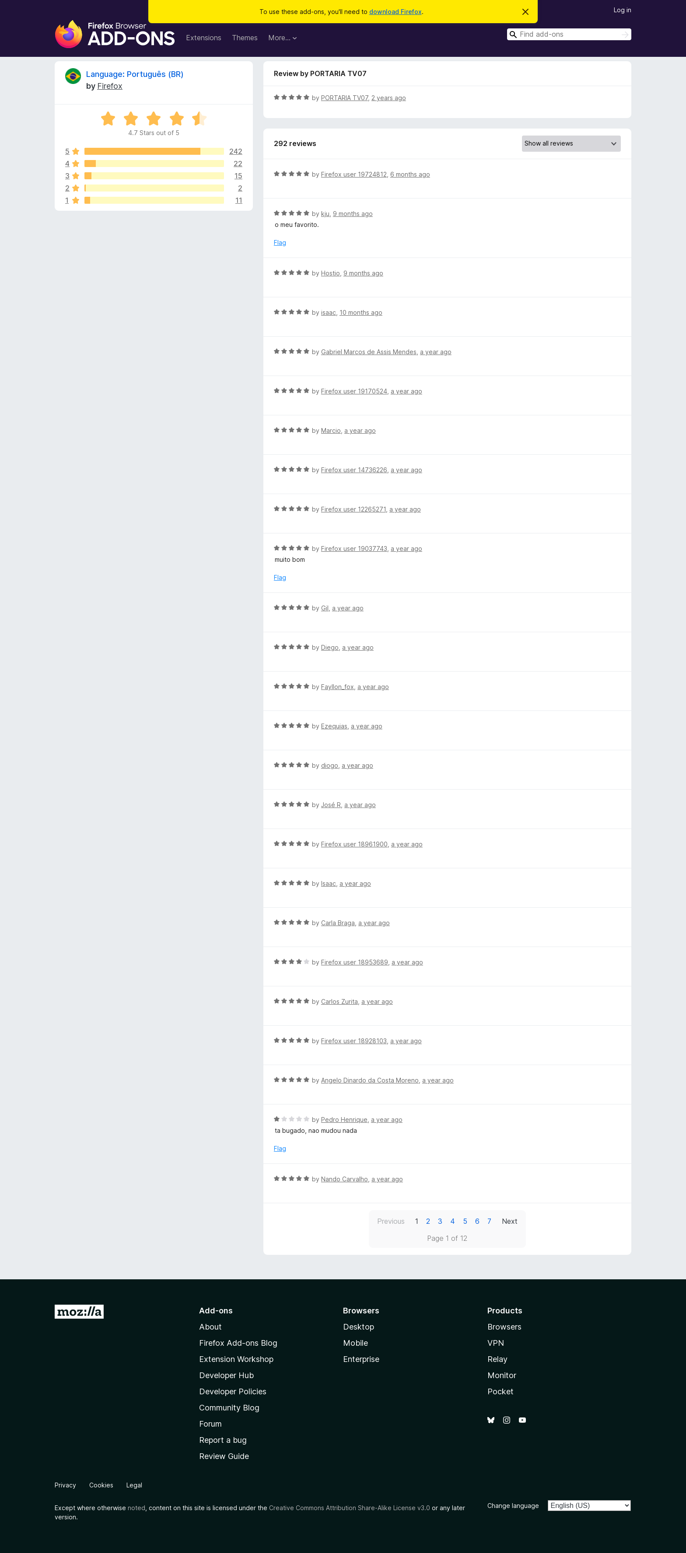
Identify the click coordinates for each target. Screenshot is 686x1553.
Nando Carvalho (344, 1179)
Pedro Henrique (344, 1119)
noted (136, 1507)
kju (325, 213)
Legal (134, 1485)
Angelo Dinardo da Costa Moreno (370, 1080)
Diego (330, 647)
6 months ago (410, 174)
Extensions (203, 37)
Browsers (504, 1326)
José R (331, 804)
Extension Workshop (236, 1359)
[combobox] (569, 34)
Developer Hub (226, 1375)
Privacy (65, 1485)
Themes (245, 37)
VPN (495, 1343)
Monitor (501, 1375)
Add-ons (216, 1310)
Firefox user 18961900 (354, 844)
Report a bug (223, 1440)
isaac (328, 312)
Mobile (355, 1343)
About (210, 1326)
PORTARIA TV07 (344, 97)
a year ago (436, 351)
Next (510, 1221)
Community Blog (229, 1407)
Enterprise (361, 1359)
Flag (280, 242)
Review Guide (224, 1456)
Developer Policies (232, 1391)
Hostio (330, 273)
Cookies (101, 1485)
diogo (329, 765)
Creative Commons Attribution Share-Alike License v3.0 (349, 1507)
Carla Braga (338, 922)
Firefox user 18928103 (354, 1041)
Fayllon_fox (337, 686)
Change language (513, 1505)
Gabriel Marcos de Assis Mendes (368, 351)
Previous (391, 1221)
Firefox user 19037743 (354, 548)
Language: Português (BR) (135, 74)
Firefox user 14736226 (354, 470)
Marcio (331, 430)
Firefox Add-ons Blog (238, 1343)
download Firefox (395, 11)
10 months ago (361, 312)
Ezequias (334, 726)
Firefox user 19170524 (354, 391)
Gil (325, 608)
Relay (497, 1359)
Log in (622, 10)
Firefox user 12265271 (353, 509)
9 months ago (353, 213)
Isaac (328, 883)
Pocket (500, 1391)
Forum (210, 1423)
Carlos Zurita (339, 1001)
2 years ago (388, 97)
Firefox (109, 86)
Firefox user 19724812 (354, 174)
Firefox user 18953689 (354, 962)
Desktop (358, 1326)
